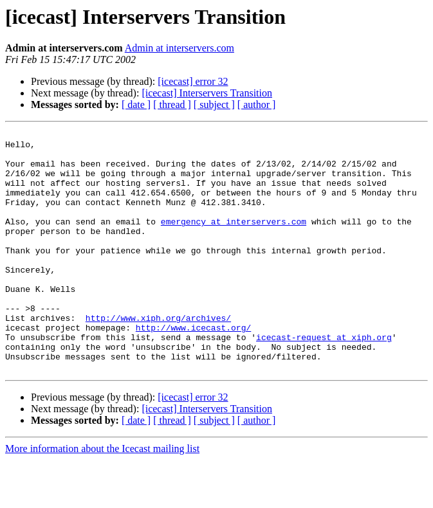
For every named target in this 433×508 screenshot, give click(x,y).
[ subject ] (214, 104)
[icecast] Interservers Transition (207, 92)
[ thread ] (172, 104)
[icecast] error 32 (193, 81)
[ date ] (136, 104)
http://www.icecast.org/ (193, 368)
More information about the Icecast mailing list (102, 496)
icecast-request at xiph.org (324, 379)
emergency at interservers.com (233, 240)
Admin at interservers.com (179, 47)
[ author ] (256, 104)
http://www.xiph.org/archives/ (158, 356)
